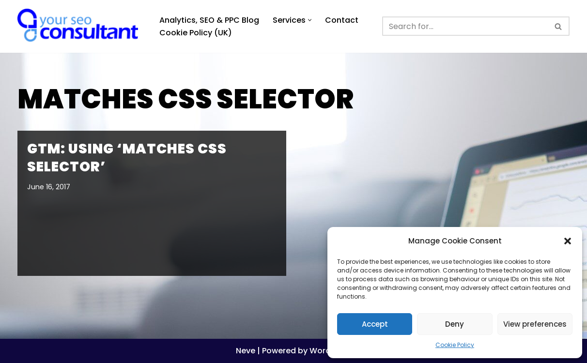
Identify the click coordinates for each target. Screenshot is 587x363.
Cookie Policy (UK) (195, 32)
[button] (567, 241)
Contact (341, 20)
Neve (245, 350)
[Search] (465, 26)
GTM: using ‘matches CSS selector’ (127, 157)
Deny (454, 324)
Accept (375, 324)
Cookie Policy (454, 345)
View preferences (535, 324)
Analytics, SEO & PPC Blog (209, 20)
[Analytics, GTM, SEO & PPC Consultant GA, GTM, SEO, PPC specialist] (80, 26)
